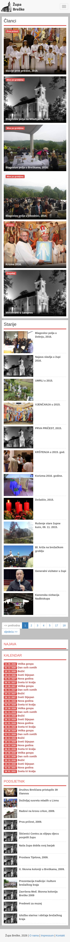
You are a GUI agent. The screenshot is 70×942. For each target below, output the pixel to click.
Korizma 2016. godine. (49, 475)
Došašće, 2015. (44, 499)
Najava (10, 644)
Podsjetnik (14, 781)
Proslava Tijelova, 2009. (33, 857)
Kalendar (13, 655)
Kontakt (60, 935)
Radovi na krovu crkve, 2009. (37, 811)
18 (64, 625)
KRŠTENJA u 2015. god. (50, 452)
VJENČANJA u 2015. (47, 404)
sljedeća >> (11, 631)
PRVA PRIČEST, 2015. (48, 428)
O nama (34, 935)
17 (56, 625)
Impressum (47, 935)
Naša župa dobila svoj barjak (37, 845)
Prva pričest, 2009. (30, 821)
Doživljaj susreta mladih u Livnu (39, 800)
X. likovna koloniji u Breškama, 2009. (42, 869)
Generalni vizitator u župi (50, 571)
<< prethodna (12, 625)
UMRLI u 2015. (44, 380)
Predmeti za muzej (30, 903)
